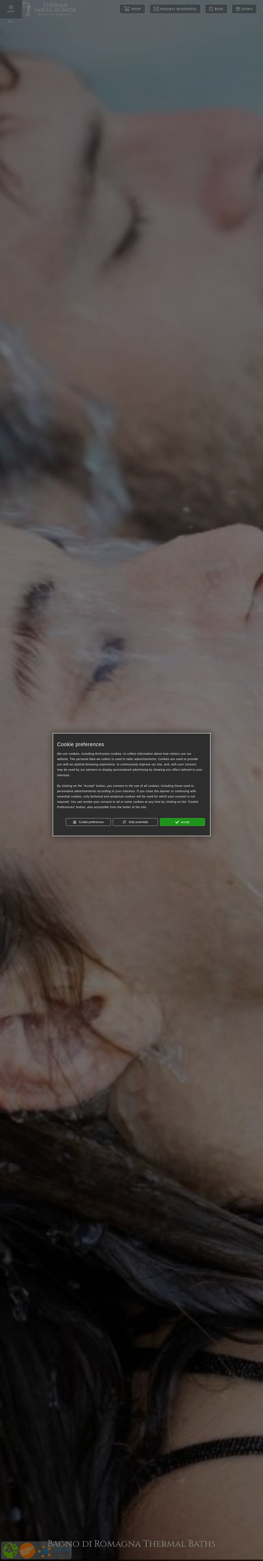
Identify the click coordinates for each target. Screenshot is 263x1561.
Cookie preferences (88, 822)
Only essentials (135, 822)
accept (182, 822)
